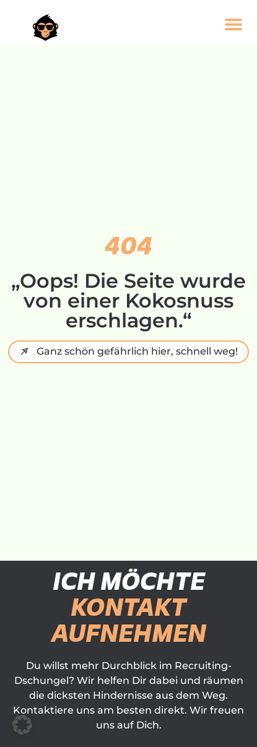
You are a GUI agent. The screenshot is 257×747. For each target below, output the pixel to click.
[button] (233, 24)
